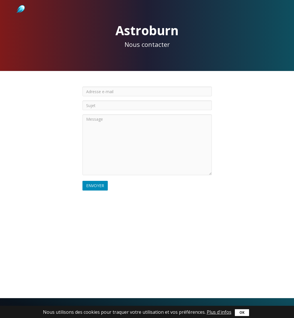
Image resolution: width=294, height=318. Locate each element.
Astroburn (20, 3)
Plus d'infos (219, 312)
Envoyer (95, 185)
